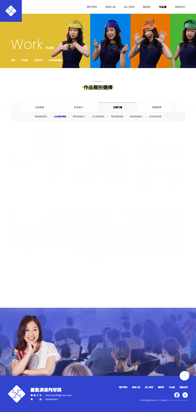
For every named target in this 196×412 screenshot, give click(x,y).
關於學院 (92, 7)
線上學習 (129, 7)
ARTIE (185, 400)
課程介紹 (110, 7)
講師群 (146, 7)
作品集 (163, 7)
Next (180, 107)
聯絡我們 (180, 7)
